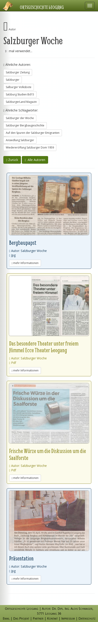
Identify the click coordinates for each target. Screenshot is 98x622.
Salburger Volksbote (18, 87)
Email (6, 618)
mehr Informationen (25, 263)
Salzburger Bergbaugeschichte (25, 125)
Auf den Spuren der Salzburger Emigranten (32, 133)
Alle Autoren (35, 160)
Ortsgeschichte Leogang (42, 7)
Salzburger (12, 80)
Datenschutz (87, 618)
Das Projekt (21, 618)
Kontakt (52, 618)
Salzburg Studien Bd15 (20, 94)
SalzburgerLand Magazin (21, 102)
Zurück (12, 160)
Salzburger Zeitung (18, 72)
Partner (38, 618)
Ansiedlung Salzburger (20, 140)
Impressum (68, 618)
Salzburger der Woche (20, 118)
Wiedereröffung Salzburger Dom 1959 (30, 147)
